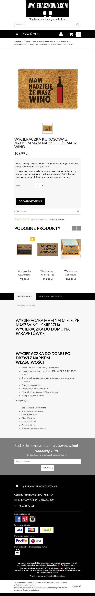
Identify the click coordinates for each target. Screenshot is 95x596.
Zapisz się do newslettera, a (46, 450)
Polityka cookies (67, 565)
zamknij (76, 586)
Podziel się (46, 211)
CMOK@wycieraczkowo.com (36, 500)
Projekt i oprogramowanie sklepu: (47, 576)
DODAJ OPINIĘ (58, 219)
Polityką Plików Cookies (25, 585)
